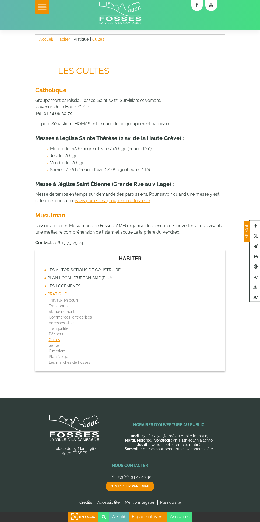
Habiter (130, 258)
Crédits (85, 502)
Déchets (56, 334)
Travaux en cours (64, 300)
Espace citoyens (148, 516)
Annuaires (180, 516)
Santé (54, 345)
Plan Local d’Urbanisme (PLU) (79, 278)
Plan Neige (58, 357)
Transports (58, 306)
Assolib (119, 516)
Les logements (63, 286)
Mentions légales (140, 502)
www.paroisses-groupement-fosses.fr (112, 200)
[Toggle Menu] (42, 6)
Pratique (57, 294)
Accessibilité (108, 502)
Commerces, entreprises (70, 317)
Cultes (54, 340)
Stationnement (62, 311)
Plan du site (170, 502)
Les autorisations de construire (84, 269)
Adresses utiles (62, 323)
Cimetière (57, 351)
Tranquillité (58, 328)
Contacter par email (130, 486)
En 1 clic (83, 517)
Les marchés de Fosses (69, 362)
